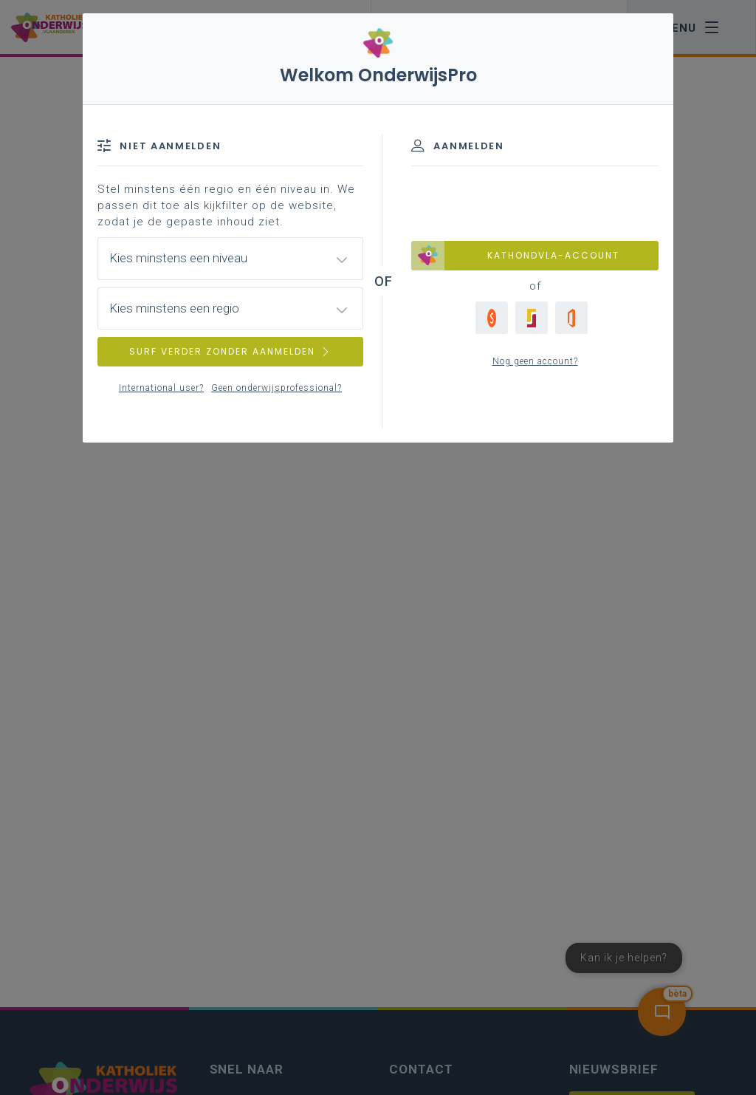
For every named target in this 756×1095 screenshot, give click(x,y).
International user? (161, 388)
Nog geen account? (535, 361)
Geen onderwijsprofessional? (276, 388)
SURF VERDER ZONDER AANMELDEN (230, 351)
